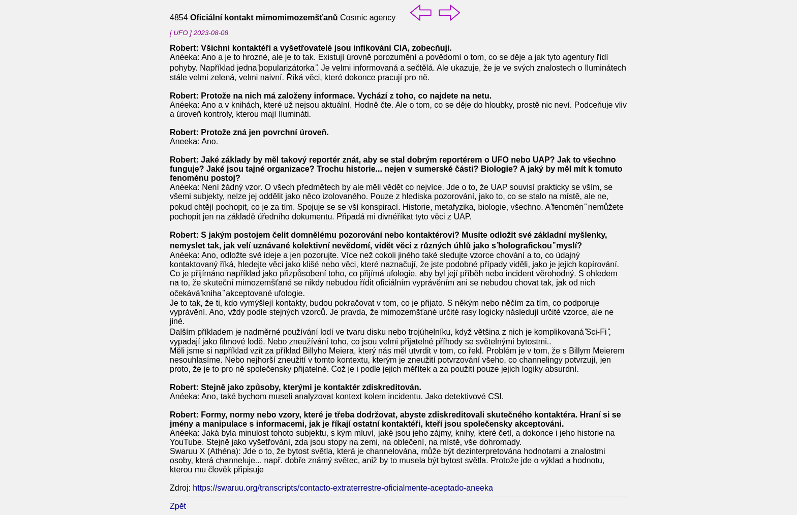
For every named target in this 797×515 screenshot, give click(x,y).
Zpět (178, 506)
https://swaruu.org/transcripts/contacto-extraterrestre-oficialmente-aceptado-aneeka (343, 488)
